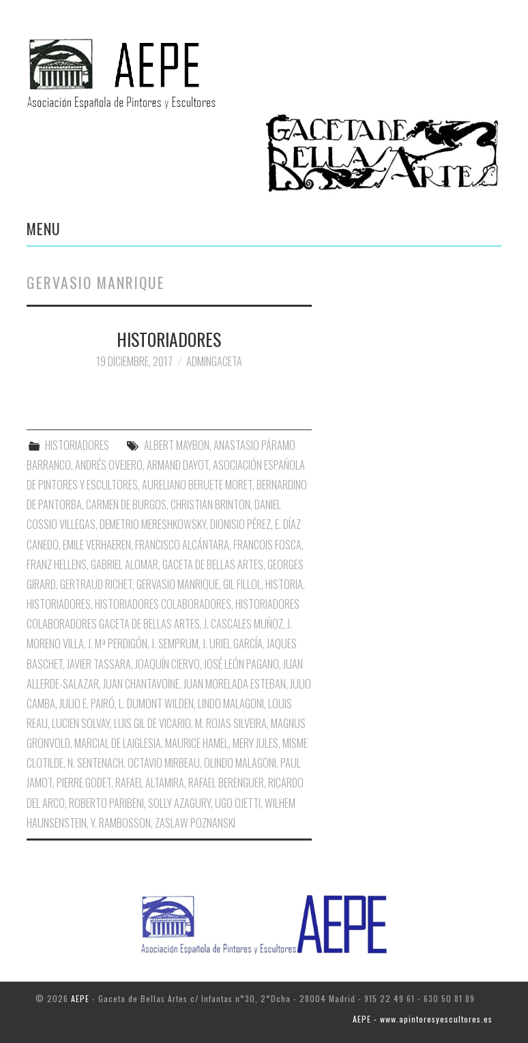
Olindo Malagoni (240, 763)
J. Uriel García (233, 643)
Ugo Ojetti (238, 803)
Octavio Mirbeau (164, 763)
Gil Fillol (242, 584)
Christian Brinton (210, 504)
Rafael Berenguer (226, 782)
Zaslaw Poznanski (195, 823)
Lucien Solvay (81, 723)
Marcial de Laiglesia (117, 743)
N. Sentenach (95, 763)
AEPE (80, 998)
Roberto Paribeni (106, 803)
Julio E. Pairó (87, 703)
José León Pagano (241, 664)
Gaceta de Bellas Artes (212, 564)
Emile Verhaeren (97, 544)
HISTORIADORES (169, 339)
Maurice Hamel (197, 743)
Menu (44, 228)
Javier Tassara (99, 664)
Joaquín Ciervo (167, 664)
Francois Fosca (267, 544)
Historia (284, 584)
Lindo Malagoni (231, 703)
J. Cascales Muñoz (243, 624)
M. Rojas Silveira (231, 723)
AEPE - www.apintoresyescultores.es (423, 1019)
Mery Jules (255, 743)
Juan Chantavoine (141, 684)
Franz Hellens (57, 564)
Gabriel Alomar (124, 564)
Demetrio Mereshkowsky (153, 524)
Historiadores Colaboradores (163, 604)
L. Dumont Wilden (156, 703)
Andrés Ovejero (109, 465)
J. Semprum (175, 643)
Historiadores (59, 604)
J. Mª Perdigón (117, 643)
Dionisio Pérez (240, 524)
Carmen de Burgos (126, 504)
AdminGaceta (214, 361)
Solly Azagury (179, 803)
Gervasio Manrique (177, 584)
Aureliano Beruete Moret (197, 485)
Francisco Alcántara (182, 544)
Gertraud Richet (96, 584)
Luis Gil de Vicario (152, 723)
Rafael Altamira (149, 782)
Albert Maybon (176, 445)
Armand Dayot (178, 465)
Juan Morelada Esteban (235, 684)
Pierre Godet (84, 782)
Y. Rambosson (121, 823)
